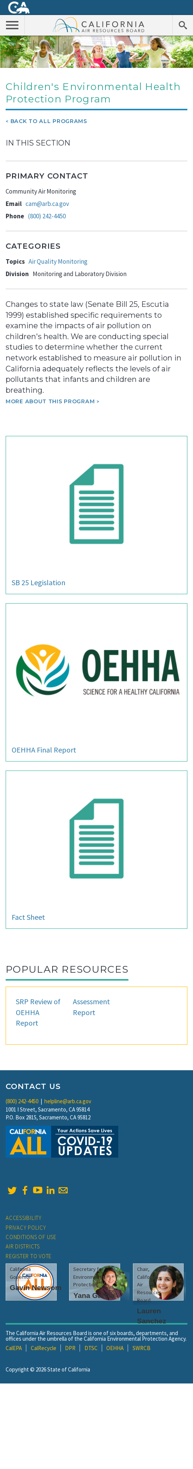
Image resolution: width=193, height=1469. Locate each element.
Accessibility (24, 1217)
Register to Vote (28, 1256)
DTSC (91, 1348)
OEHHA (115, 1348)
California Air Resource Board (99, 24)
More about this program (50, 401)
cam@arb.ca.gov (47, 204)
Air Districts (23, 1246)
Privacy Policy (26, 1227)
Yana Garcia (94, 1295)
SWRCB (142, 1348)
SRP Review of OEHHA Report (38, 1012)
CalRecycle (43, 1348)
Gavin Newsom (36, 1288)
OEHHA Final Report (44, 749)
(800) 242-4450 (47, 216)
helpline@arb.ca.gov (67, 1101)
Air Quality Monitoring (58, 261)
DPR (70, 1348)
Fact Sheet (28, 917)
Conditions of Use (31, 1237)
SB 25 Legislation (38, 582)
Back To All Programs (49, 121)
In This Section (38, 142)
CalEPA (14, 1348)
